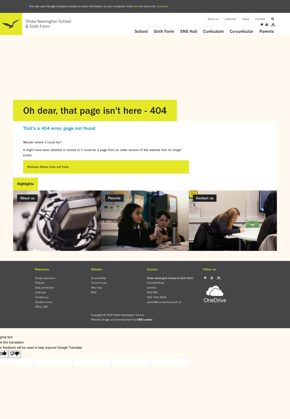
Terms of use (99, 283)
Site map (96, 287)
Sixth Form (164, 31)
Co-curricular (241, 31)
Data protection (44, 287)
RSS (93, 292)
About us (213, 19)
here (136, 6)
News (245, 19)
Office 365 (41, 306)
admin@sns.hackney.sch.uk (164, 302)
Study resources (45, 278)
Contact (260, 19)
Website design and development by (121, 319)
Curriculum (213, 31)
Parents (266, 31)
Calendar (230, 19)
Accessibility (98, 278)
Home (37, 24)
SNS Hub (188, 31)
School (141, 31)
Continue (162, 6)
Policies (40, 283)
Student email (43, 302)
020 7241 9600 (156, 297)
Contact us (42, 297)
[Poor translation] (14, 354)
